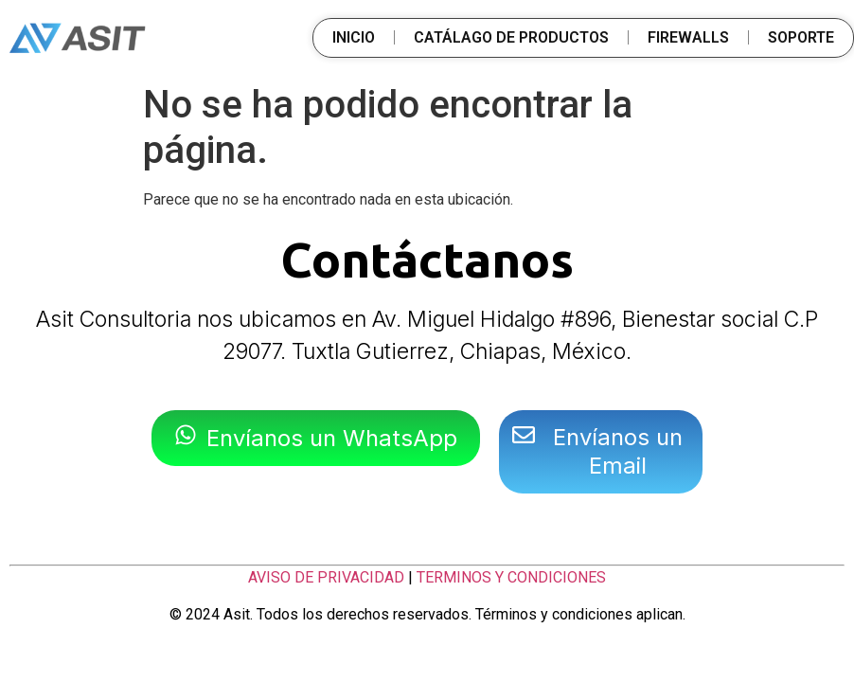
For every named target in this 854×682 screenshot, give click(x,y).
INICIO (353, 37)
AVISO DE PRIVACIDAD (326, 577)
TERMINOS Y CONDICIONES (511, 577)
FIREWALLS (688, 37)
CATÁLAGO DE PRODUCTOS (511, 37)
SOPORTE (801, 37)
